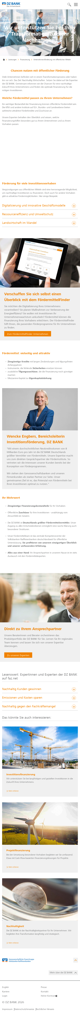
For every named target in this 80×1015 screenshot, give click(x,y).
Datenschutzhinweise (24, 1009)
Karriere (5, 992)
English (5, 987)
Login (4, 996)
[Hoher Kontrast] (59, 996)
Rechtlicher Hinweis (45, 1009)
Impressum (7, 1009)
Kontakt (44, 992)
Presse (44, 987)
